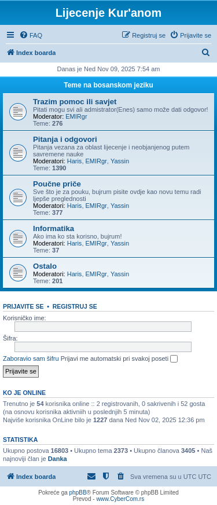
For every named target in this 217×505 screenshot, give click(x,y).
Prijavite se (23, 306)
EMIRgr (76, 116)
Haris (74, 161)
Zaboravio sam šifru (31, 358)
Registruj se (75, 306)
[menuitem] (30, 35)
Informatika (53, 228)
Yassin (120, 161)
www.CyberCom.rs (120, 499)
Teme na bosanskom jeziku (108, 85)
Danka (57, 458)
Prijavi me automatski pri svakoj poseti (119, 359)
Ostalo (45, 266)
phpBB (78, 492)
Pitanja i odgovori (65, 139)
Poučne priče (57, 184)
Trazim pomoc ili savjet (74, 101)
